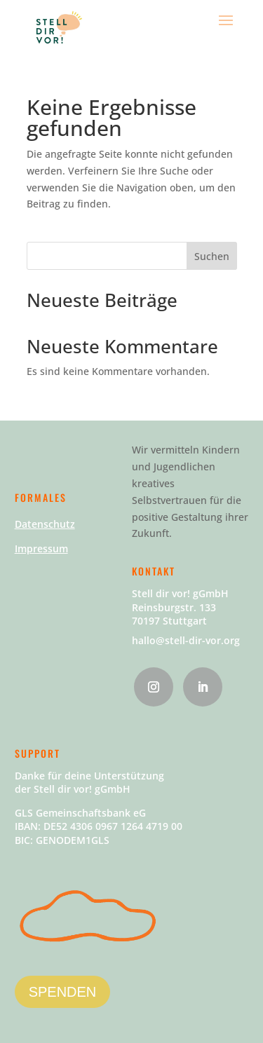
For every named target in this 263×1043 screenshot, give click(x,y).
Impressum (41, 548)
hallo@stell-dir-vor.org (186, 640)
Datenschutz (45, 524)
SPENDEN (63, 992)
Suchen (211, 256)
